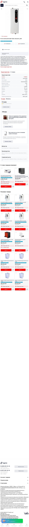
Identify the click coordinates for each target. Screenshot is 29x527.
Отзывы (3, 98)
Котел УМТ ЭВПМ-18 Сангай (20, 202)
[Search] (27, 5)
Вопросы (8, 98)
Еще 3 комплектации (5, 183)
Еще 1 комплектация (5, 247)
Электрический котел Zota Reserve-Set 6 (20, 240)
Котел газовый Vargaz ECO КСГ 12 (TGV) (7, 281)
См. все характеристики (6, 66)
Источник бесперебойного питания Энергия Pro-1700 (6, 176)
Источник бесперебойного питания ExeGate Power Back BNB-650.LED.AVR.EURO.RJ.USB (21, 176)
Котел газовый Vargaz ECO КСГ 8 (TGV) (7, 261)
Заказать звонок (21, 466)
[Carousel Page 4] (14, 33)
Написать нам (21, 470)
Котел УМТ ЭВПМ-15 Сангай (6, 202)
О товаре (12, 72)
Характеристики (5, 72)
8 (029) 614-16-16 (5, 466)
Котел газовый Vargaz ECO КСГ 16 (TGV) (21, 261)
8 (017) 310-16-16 (5, 470)
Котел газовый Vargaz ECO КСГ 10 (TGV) (21, 281)
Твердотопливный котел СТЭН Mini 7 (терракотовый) (7, 240)
